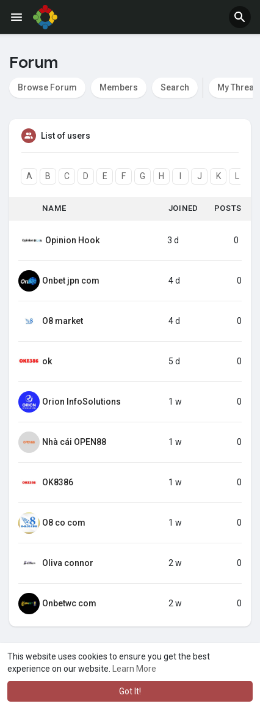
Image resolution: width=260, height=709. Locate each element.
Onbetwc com (69, 603)
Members (118, 87)
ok (47, 361)
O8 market (62, 321)
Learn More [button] (134, 669)
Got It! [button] (130, 691)
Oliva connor (67, 563)
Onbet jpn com (70, 280)
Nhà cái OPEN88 (74, 442)
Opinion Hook (72, 240)
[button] (240, 17)
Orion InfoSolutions (81, 401)
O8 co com (63, 522)
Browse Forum (47, 87)
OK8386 (57, 482)
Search (175, 87)
